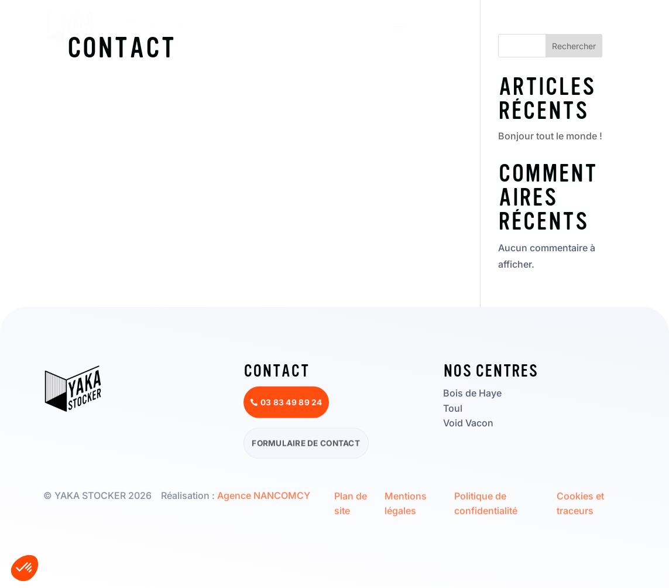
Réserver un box (473, 26)
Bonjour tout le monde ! (550, 136)
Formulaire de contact (306, 444)
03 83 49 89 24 (586, 26)
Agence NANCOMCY (263, 495)
